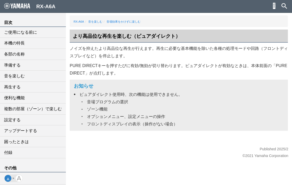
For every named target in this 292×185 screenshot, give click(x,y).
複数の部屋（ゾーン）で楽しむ (33, 109)
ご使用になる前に (20, 32)
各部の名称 (14, 54)
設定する (12, 120)
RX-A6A (79, 21)
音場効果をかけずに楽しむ (123, 21)
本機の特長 (14, 43)
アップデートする (20, 130)
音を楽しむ (14, 76)
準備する (12, 65)
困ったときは (16, 142)
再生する (12, 87)
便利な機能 (14, 98)
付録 (8, 152)
